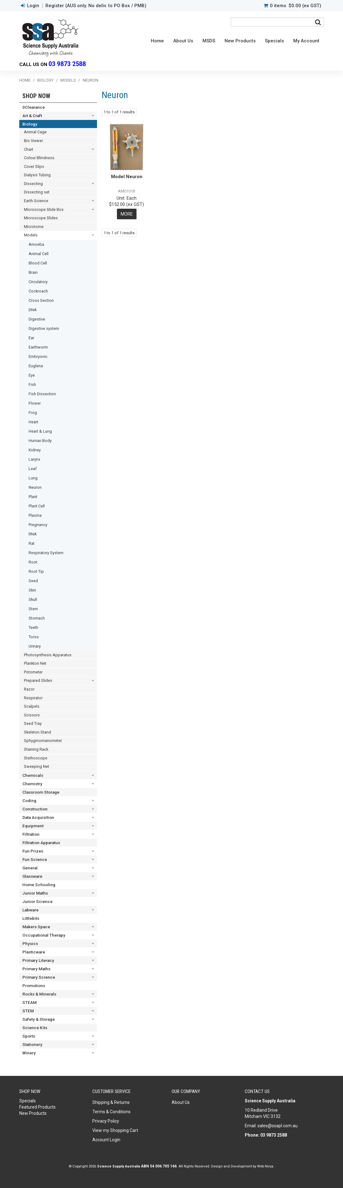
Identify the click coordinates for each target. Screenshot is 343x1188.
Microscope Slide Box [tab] (43, 209)
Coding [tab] (29, 800)
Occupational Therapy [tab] (43, 935)
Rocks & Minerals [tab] (39, 993)
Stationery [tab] (32, 1044)
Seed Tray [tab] (33, 723)
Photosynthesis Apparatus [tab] (48, 655)
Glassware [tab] (32, 876)
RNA (33, 534)
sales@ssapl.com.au (277, 1125)
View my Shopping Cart (115, 1130)
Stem (33, 608)
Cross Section (41, 300)
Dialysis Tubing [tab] (37, 175)
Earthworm (38, 347)
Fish (32, 384)
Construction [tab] (35, 808)
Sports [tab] (28, 1036)
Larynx (34, 459)
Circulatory (38, 281)
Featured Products (37, 1107)
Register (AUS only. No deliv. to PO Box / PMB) (95, 5)
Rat (32, 543)
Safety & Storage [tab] (38, 1019)
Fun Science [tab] (34, 859)
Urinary (35, 646)
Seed (33, 580)
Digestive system (44, 328)
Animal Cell (39, 253)
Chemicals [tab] (32, 775)
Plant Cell (37, 506)
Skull (33, 599)
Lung (33, 478)
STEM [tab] (28, 1010)
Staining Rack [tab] (36, 749)
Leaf (33, 468)
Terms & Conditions (111, 1111)
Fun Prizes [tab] (32, 850)
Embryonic (38, 356)
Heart (33, 422)
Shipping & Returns (111, 1102)
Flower (35, 403)
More (127, 213)
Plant (33, 496)
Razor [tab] (29, 689)
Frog (33, 412)
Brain (33, 272)
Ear (31, 337)
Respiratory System (46, 552)
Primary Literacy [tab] (38, 960)
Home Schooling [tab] (38, 884)
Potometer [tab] (33, 672)
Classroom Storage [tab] (40, 792)
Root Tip (36, 571)
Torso (34, 636)
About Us (183, 41)
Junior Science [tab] (37, 901)
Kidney (35, 450)
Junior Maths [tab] (35, 893)
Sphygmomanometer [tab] (43, 740)
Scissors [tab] (32, 715)
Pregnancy (38, 524)
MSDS (208, 41)
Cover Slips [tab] (34, 166)
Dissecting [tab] (33, 183)
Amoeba (36, 244)
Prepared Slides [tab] (38, 680)
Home (157, 41)
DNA (33, 309)
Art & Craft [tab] (32, 115)
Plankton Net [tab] (35, 663)
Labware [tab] (30, 909)
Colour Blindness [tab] (39, 157)
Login (33, 5)
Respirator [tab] (33, 698)
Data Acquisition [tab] (38, 817)
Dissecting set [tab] (36, 192)
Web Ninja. (265, 1166)
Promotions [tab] (33, 985)
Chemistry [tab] (32, 783)
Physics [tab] (30, 943)
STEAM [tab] (29, 1002)
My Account (306, 41)
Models (68, 80)
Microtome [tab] (34, 226)
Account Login (106, 1139)
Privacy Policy (105, 1121)
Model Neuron (126, 176)
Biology (45, 80)
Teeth (33, 627)
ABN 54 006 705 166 (159, 1166)
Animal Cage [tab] (35, 132)
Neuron (35, 487)
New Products (240, 41)
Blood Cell (38, 263)
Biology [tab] (29, 123)
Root (33, 562)
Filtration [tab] (30, 834)
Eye (32, 375)
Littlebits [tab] (30, 918)
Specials (274, 41)
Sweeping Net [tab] (36, 766)
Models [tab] (31, 235)
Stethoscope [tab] (35, 758)
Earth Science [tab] (36, 200)
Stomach (37, 618)
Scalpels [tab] (31, 706)
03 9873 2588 (67, 64)
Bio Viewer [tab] (33, 140)
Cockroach (38, 291)
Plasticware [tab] (33, 951)
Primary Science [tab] (38, 977)
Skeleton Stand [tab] (37, 732)
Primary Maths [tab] (36, 968)
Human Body (40, 440)
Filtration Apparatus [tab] (41, 842)
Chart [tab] (28, 149)
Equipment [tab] (33, 825)
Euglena (36, 366)
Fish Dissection (42, 394)
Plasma (35, 515)
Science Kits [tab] (34, 1027)
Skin (32, 590)
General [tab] (30, 867)
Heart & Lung (40, 431)
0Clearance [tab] (33, 107)
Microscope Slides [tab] (41, 218)
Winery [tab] (29, 1052)
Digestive (37, 319)
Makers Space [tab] (36, 926)
